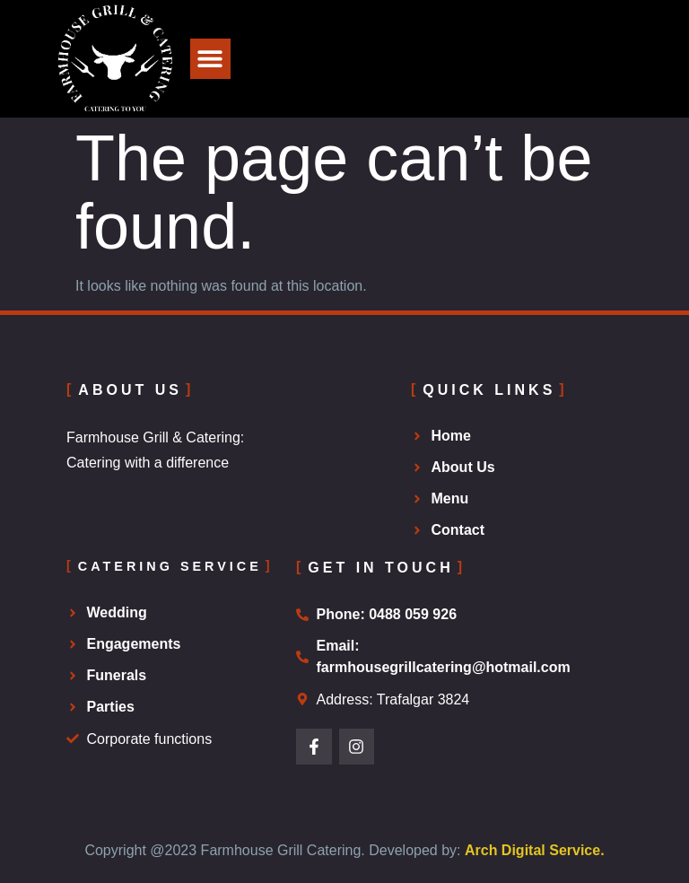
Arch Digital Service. (535, 850)
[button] (210, 59)
